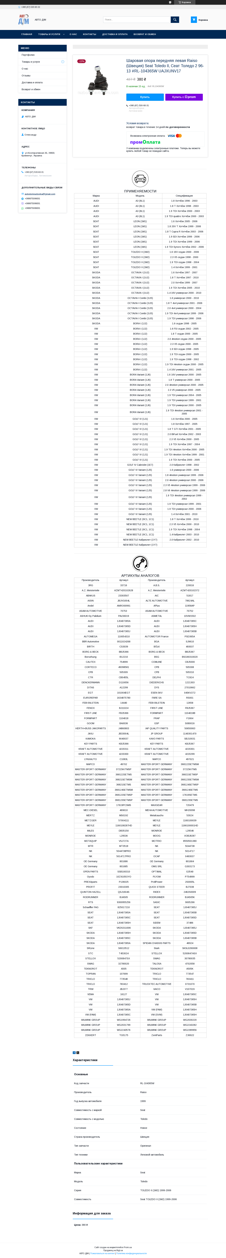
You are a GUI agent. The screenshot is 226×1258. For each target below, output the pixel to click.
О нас (73, 34)
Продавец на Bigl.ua (113, 1250)
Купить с (184, 97)
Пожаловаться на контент (102, 1253)
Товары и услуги (49, 34)
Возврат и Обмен (145, 34)
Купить (145, 97)
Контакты (89, 34)
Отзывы (26, 75)
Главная (26, 34)
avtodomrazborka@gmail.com (40, 194)
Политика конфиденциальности (131, 1253)
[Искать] (175, 19)
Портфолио (28, 55)
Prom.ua (128, 1247)
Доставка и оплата (115, 34)
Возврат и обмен (31, 89)
